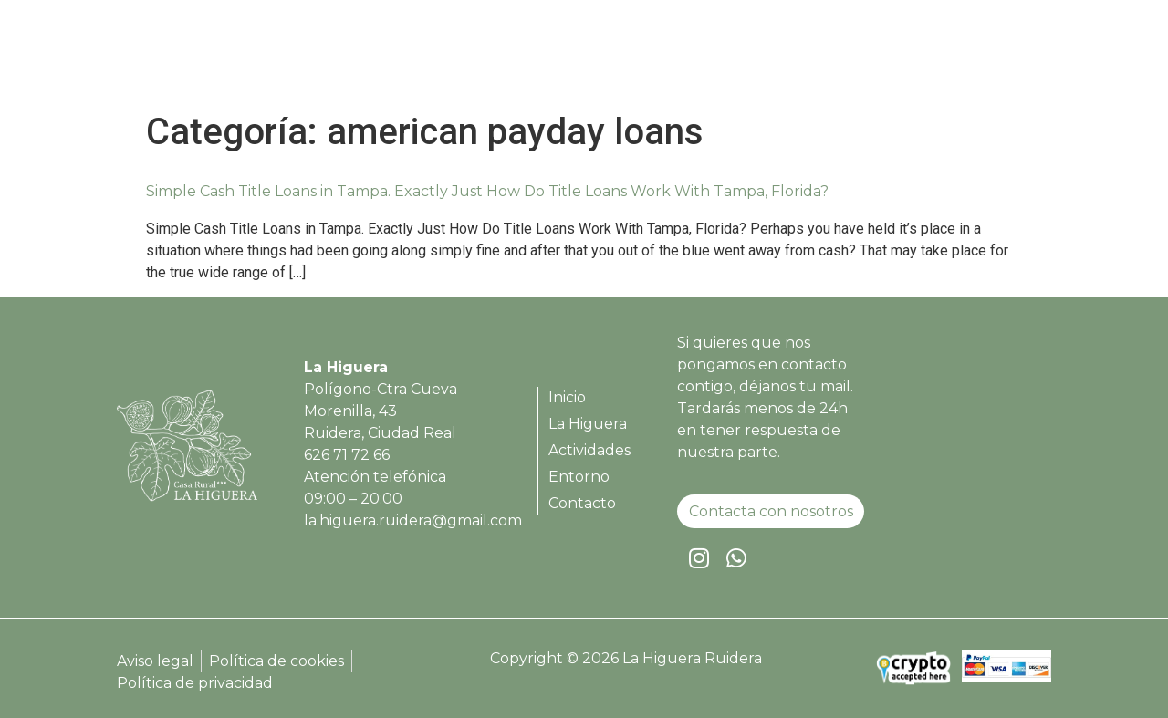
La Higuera (685, 57)
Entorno (901, 57)
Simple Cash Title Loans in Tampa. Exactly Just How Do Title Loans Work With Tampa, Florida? (487, 191)
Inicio (598, 57)
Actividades (798, 57)
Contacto (993, 57)
